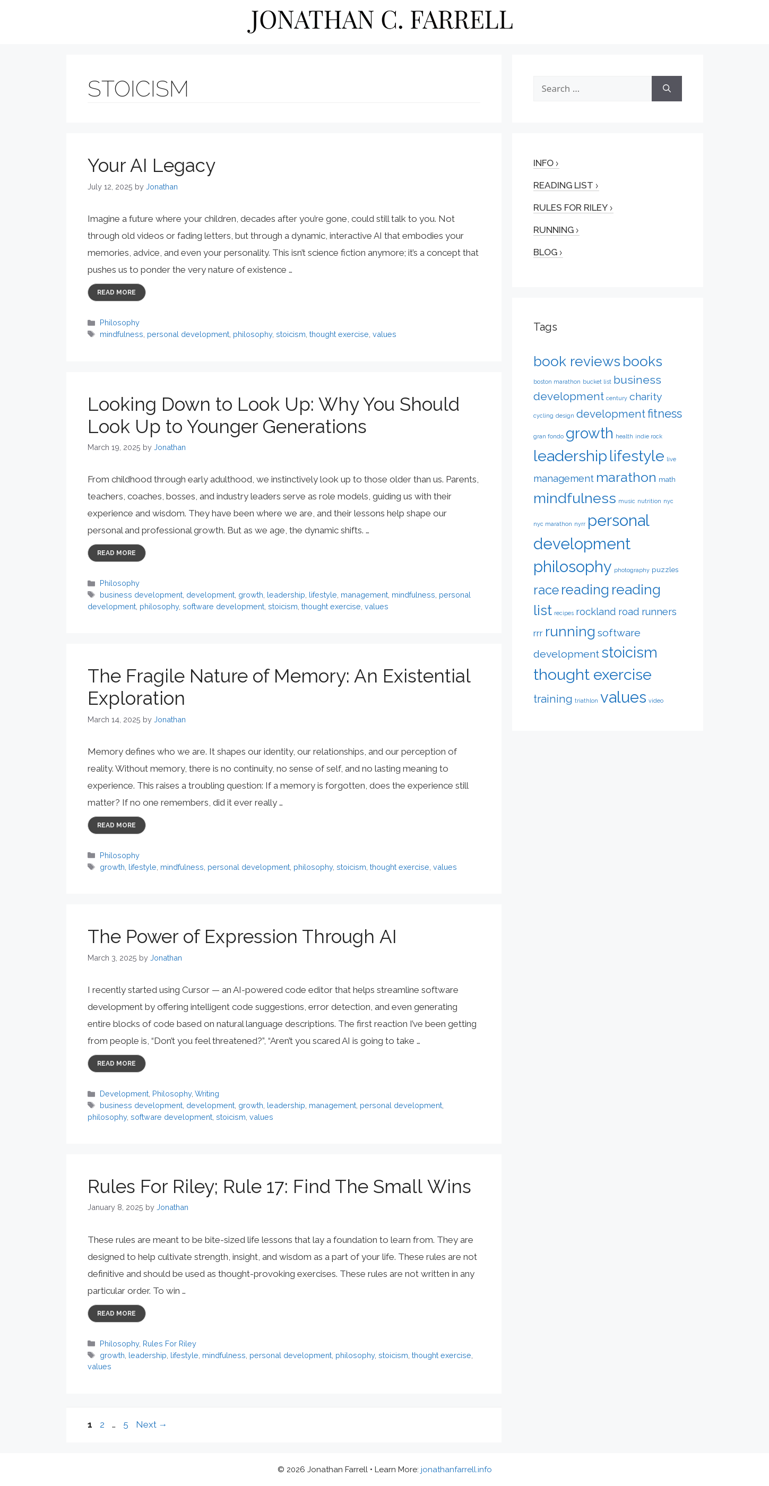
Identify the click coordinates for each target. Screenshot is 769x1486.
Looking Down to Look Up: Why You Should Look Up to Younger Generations (274, 415)
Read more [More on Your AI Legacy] (116, 292)
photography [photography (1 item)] (632, 570)
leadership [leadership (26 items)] (570, 456)
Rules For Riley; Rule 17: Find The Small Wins (279, 1186)
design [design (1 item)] (565, 415)
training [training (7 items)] (553, 699)
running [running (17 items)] (570, 631)
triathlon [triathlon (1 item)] (586, 700)
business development (141, 594)
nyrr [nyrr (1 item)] (579, 524)
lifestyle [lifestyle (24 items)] (636, 456)
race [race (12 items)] (546, 590)
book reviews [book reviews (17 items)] (576, 361)
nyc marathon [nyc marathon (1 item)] (552, 524)
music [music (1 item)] (626, 501)
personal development (188, 334)
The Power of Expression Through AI (242, 936)
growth (250, 594)
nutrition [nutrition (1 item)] (649, 501)
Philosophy (120, 322)
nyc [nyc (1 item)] (668, 501)
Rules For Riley (169, 1343)
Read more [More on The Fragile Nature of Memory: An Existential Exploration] (116, 825)
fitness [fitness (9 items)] (664, 413)
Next (152, 1424)
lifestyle (323, 594)
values (384, 334)
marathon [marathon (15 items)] (626, 477)
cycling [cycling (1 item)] (543, 415)
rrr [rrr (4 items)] (538, 633)
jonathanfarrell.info (456, 1469)
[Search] (667, 88)
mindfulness (121, 334)
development (210, 594)
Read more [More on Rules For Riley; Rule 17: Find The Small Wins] (116, 1313)
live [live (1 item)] (671, 459)
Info (543, 163)
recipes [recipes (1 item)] (564, 613)
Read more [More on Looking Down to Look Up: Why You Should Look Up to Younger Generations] (116, 553)
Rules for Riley (570, 207)
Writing (207, 1093)
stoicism (291, 334)
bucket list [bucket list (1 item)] (597, 381)
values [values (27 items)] (623, 697)
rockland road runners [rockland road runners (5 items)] (626, 611)
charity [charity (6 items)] (645, 397)
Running (553, 229)
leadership (286, 594)
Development (124, 1093)
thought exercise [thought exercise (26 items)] (592, 675)
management (364, 594)
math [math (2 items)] (667, 479)
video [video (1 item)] (656, 700)
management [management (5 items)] (563, 478)
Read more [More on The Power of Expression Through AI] (116, 1063)
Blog (545, 252)
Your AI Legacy (151, 165)
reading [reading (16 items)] (585, 590)
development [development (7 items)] (610, 414)
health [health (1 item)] (624, 436)
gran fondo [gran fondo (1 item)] (548, 436)
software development (223, 606)
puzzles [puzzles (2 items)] (665, 569)
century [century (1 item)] (616, 398)
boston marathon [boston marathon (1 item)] (557, 381)
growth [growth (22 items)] (590, 433)
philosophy (252, 334)
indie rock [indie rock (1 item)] (648, 436)
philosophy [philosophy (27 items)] (572, 567)
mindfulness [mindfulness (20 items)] (574, 498)
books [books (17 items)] (642, 361)
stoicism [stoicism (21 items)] (629, 652)
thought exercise (339, 334)
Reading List (563, 185)
